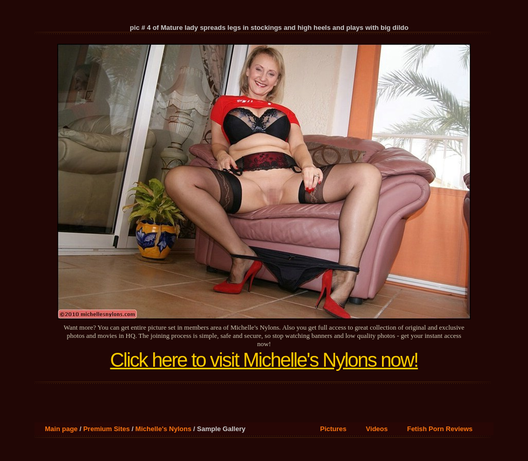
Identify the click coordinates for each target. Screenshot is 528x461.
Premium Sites (106, 429)
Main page (61, 429)
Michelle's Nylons (164, 429)
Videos (377, 429)
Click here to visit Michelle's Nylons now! (264, 360)
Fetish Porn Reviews (439, 429)
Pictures (333, 429)
